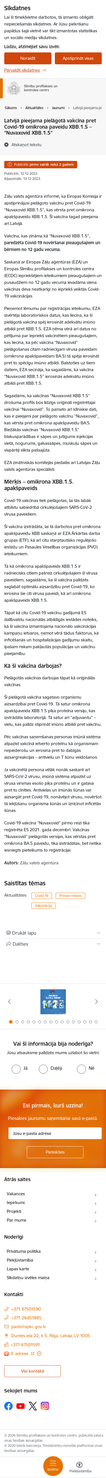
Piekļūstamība (20, 1260)
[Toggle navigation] (53, 1466)
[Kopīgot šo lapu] (53, 944)
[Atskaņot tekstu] (27, 144)
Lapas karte (18, 1268)
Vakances (16, 1193)
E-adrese (20, 1353)
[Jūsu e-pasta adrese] (55, 1133)
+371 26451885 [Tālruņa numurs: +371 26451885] (26, 1317)
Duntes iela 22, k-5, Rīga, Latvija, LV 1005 (50, 1335)
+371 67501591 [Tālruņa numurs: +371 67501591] (25, 1344)
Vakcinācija (43, 905)
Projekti (14, 1211)
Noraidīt (27, 58)
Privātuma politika (24, 1251)
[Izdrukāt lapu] (53, 933)
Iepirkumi (16, 1202)
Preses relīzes (70, 896)
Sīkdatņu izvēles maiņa (28, 1277)
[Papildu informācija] (39, 1353)
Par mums (16, 1220)
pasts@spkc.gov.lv (28, 1326)
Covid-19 (41, 896)
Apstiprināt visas (78, 58)
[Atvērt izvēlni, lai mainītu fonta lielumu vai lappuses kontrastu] (79, 1468)
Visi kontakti (32, 1371)
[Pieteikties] (55, 1152)
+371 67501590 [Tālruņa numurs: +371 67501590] (26, 1309)
